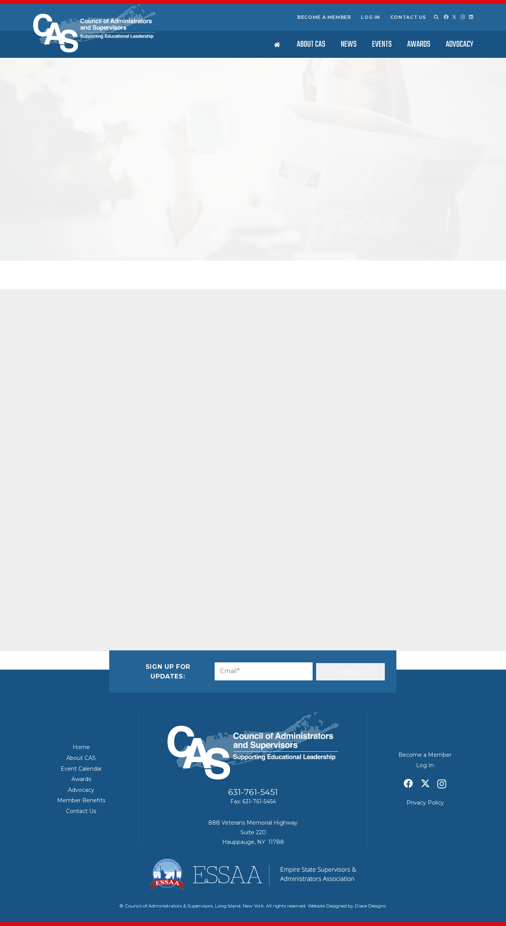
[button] (436, 17)
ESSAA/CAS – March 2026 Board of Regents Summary (414, 374)
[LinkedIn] (471, 17)
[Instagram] (462, 17)
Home (81, 747)
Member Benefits (81, 800)
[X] (454, 17)
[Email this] (54, 355)
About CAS (81, 757)
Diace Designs (370, 906)
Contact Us (408, 17)
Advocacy (81, 789)
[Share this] (72, 355)
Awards (81, 779)
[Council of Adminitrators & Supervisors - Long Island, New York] (94, 28)
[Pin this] (128, 355)
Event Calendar (81, 768)
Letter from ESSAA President (89, 308)
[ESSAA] (253, 874)
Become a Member (324, 17)
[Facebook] (446, 17)
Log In (370, 17)
